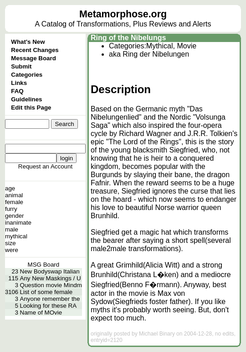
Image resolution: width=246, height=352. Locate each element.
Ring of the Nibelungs (128, 38)
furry (11, 208)
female (14, 202)
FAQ (17, 91)
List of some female (46, 292)
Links (19, 82)
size (10, 243)
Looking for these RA (48, 305)
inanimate (18, 222)
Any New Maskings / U (50, 278)
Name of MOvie (41, 312)
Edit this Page (31, 107)
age (10, 188)
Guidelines (26, 99)
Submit (21, 66)
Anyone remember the (50, 298)
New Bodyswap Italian (50, 271)
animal (14, 195)
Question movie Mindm (51, 285)
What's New (28, 41)
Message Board (33, 58)
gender (14, 215)
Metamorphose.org (123, 14)
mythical (16, 236)
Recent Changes (34, 50)
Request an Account (45, 166)
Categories (26, 74)
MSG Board (44, 264)
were (11, 250)
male (11, 229)
